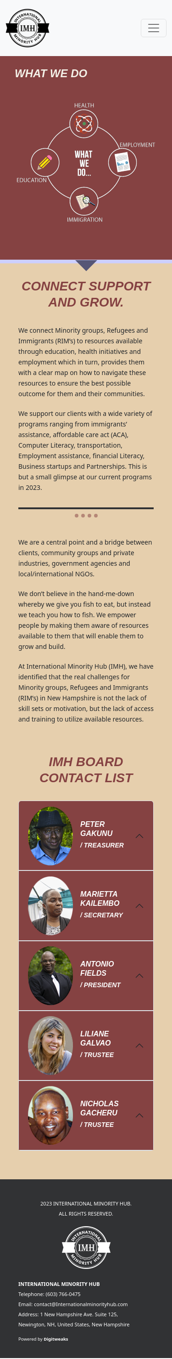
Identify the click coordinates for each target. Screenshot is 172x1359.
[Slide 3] (89, 515)
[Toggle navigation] (153, 28)
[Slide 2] (83, 515)
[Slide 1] (76, 515)
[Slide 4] (96, 515)
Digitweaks (56, 1339)
